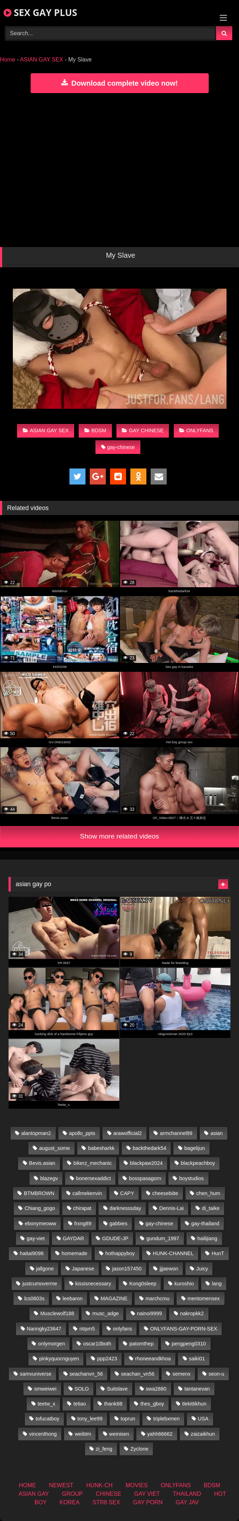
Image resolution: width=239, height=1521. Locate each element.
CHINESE (108, 1494)
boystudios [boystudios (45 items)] (191, 1178)
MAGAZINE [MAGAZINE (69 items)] (114, 1298)
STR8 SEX (106, 1502)
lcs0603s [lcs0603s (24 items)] (34, 1298)
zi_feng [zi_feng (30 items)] (104, 1449)
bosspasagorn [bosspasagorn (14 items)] (145, 1178)
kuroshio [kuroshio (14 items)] (184, 1283)
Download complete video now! (119, 83)
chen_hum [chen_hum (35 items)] (208, 1193)
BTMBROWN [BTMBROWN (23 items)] (39, 1193)
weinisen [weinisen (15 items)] (119, 1434)
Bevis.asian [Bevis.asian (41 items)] (42, 1163)
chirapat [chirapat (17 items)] (82, 1208)
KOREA (69, 1502)
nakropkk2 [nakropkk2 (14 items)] (192, 1313)
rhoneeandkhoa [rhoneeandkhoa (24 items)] (153, 1358)
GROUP (72, 1494)
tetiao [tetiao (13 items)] (79, 1404)
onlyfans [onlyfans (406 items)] (122, 1329)
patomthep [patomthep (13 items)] (141, 1343)
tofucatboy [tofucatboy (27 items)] (47, 1418)
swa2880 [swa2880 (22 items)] (156, 1389)
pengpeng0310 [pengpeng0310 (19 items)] (189, 1343)
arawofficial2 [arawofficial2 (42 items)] (127, 1133)
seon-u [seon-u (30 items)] (216, 1374)
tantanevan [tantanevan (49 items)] (197, 1389)
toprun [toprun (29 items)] (128, 1418)
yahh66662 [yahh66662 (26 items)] (159, 1434)
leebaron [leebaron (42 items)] (73, 1298)
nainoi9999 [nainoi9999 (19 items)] (149, 1313)
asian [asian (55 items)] (217, 1133)
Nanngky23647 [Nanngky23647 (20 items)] (44, 1329)
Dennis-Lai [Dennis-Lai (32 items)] (171, 1208)
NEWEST (61, 1485)
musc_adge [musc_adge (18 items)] (105, 1313)
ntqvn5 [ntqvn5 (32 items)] (87, 1329)
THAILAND (187, 1494)
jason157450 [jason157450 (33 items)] (126, 1268)
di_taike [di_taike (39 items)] (211, 1208)
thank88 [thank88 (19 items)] (113, 1404)
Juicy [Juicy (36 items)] (202, 1268)
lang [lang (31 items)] (217, 1283)
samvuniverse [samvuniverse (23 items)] (36, 1374)
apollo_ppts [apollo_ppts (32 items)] (82, 1133)
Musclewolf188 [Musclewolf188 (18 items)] (57, 1313)
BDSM (95, 430)
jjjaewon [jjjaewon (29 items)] (169, 1268)
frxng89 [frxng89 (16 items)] (83, 1223)
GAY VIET (147, 1494)
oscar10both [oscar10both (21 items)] (97, 1343)
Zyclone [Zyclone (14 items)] (139, 1449)
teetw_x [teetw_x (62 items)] (47, 1404)
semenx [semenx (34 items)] (181, 1374)
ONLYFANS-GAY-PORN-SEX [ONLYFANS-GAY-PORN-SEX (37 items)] (183, 1329)
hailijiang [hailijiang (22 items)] (207, 1238)
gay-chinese (118, 447)
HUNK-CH (99, 1485)
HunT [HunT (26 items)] (218, 1253)
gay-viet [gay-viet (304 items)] (36, 1238)
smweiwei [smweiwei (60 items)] (45, 1389)
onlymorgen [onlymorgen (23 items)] (51, 1343)
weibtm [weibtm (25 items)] (83, 1434)
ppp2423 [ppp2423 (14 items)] (107, 1358)
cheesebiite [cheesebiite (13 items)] (165, 1193)
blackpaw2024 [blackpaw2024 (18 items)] (146, 1163)
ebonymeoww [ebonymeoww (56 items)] (40, 1223)
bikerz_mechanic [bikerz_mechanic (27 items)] (92, 1163)
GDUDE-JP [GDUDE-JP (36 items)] (115, 1238)
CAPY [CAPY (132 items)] (127, 1193)
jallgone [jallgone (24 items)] (45, 1268)
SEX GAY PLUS (40, 12)
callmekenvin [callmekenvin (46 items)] (87, 1193)
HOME (27, 1485)
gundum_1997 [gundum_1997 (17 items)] (162, 1238)
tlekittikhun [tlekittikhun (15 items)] (194, 1404)
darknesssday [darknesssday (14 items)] (125, 1208)
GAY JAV (187, 1502)
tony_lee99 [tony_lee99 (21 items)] (89, 1418)
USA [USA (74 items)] (203, 1418)
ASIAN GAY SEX (41, 60)
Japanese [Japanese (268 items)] (83, 1268)
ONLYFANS (196, 430)
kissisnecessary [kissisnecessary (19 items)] (93, 1283)
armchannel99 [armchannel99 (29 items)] (176, 1133)
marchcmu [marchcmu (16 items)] (158, 1298)
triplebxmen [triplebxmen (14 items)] (166, 1418)
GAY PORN (148, 1502)
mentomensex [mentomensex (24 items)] (204, 1298)
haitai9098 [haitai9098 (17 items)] (31, 1253)
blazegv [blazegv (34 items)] (49, 1178)
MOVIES (137, 1485)
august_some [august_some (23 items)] (54, 1148)
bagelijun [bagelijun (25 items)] (195, 1148)
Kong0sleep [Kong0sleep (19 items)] (142, 1283)
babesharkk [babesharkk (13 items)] (101, 1148)
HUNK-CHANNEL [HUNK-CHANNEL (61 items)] (173, 1253)
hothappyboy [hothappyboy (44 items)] (120, 1253)
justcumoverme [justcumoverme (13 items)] (39, 1283)
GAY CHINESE (142, 430)
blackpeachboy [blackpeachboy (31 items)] (198, 1163)
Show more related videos (119, 836)
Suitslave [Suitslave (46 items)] (117, 1389)
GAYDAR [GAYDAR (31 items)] (73, 1238)
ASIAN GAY (34, 1494)
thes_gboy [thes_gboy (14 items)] (152, 1404)
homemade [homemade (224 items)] (74, 1253)
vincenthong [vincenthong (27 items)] (43, 1434)
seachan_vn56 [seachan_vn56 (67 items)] (138, 1374)
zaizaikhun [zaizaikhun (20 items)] (203, 1434)
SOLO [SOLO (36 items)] (81, 1389)
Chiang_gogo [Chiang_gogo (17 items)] (40, 1208)
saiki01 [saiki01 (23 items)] (197, 1358)
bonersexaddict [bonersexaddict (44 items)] (93, 1178)
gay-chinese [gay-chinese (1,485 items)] (159, 1223)
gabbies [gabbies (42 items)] (118, 1223)
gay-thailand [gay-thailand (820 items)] (205, 1223)
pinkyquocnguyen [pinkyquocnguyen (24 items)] (59, 1358)
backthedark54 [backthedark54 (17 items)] (149, 1148)
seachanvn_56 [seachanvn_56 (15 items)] (86, 1374)
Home (7, 60)
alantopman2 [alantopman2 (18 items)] (36, 1133)
